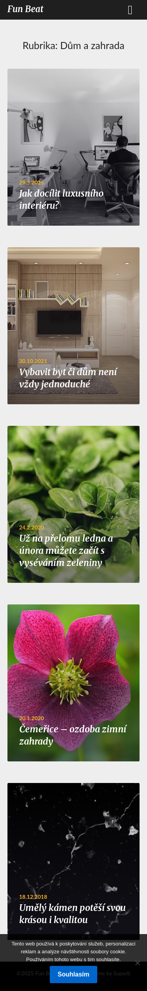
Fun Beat (25, 9)
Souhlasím (73, 974)
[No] (137, 963)
